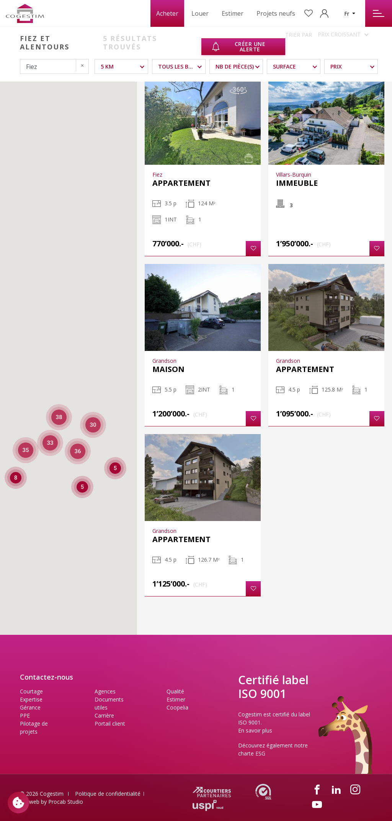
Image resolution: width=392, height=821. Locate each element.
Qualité (175, 691)
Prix (336, 66)
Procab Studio (65, 801)
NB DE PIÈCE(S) (235, 66)
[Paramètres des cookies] (18, 802)
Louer (200, 13)
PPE (25, 715)
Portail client (110, 723)
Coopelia (177, 707)
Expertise (31, 699)
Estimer (232, 13)
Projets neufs (275, 13)
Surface (284, 66)
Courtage (31, 691)
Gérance (30, 707)
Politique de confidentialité (107, 793)
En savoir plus (255, 730)
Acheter (167, 13)
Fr (347, 13)
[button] (253, 248)
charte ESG (251, 753)
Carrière (104, 715)
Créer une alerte (238, 46)
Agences (105, 691)
